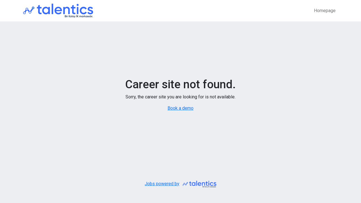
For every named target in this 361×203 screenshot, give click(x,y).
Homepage (325, 10)
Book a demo (180, 108)
